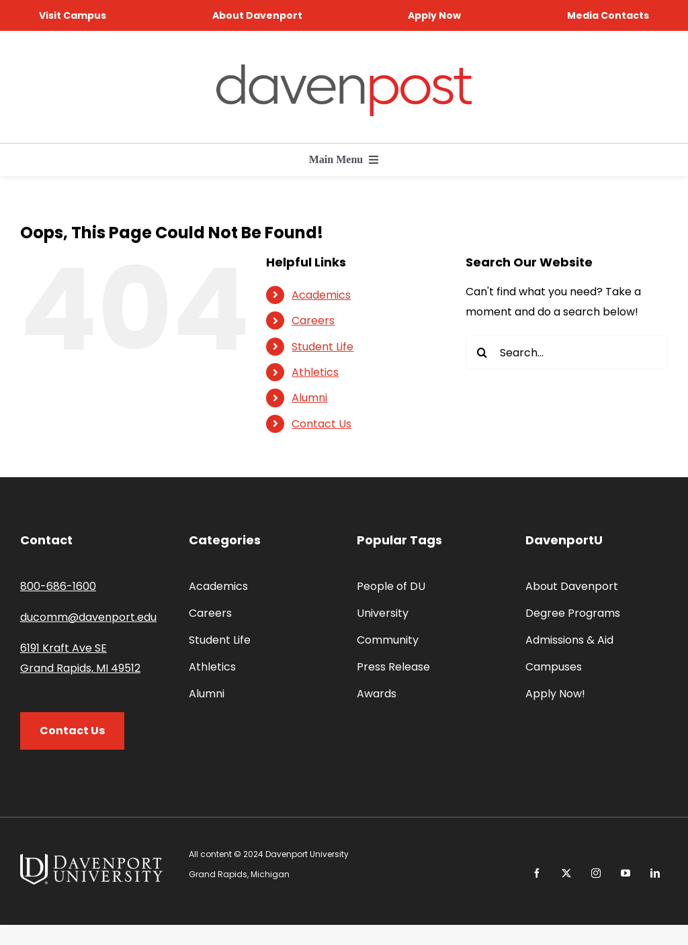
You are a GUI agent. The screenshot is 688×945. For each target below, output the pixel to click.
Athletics (315, 372)
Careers (313, 320)
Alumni (309, 397)
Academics (321, 295)
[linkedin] (655, 873)
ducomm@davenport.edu (88, 617)
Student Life (322, 346)
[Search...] (567, 352)
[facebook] (536, 873)
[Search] (482, 352)
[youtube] (625, 873)
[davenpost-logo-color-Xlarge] (344, 69)
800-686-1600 (58, 586)
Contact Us (321, 424)
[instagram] (596, 873)
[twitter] (566, 873)
